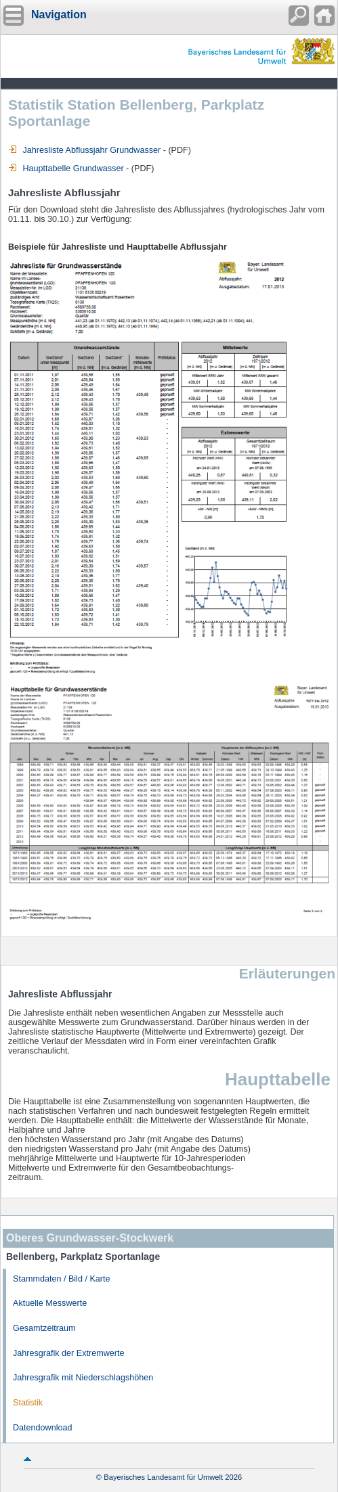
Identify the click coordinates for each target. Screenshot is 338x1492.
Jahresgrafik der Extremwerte (68, 1353)
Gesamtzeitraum (44, 1328)
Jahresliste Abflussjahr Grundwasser (84, 150)
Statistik (28, 1402)
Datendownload (42, 1427)
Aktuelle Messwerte (50, 1303)
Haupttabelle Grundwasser (66, 168)
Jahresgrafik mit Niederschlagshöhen (83, 1377)
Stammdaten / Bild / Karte (61, 1279)
